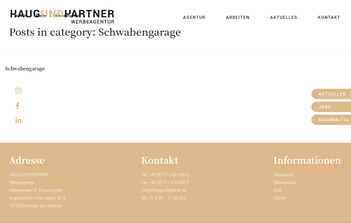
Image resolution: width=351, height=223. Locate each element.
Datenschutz (284, 182)
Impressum (283, 174)
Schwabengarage (25, 68)
